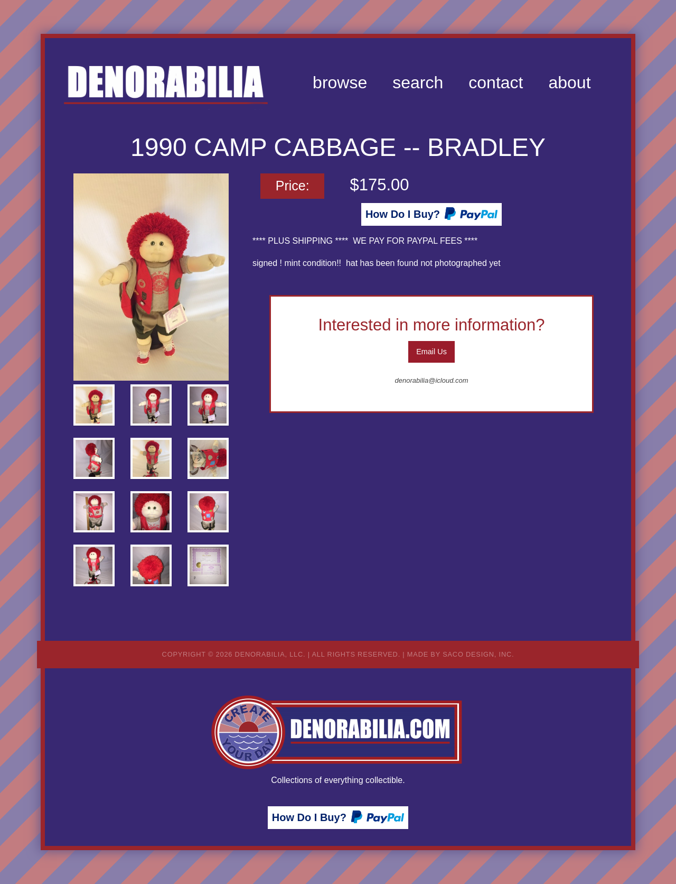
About (569, 82)
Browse (340, 82)
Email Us (431, 351)
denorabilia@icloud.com (431, 380)
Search (417, 82)
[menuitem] (339, 82)
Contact (495, 82)
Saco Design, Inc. (478, 654)
